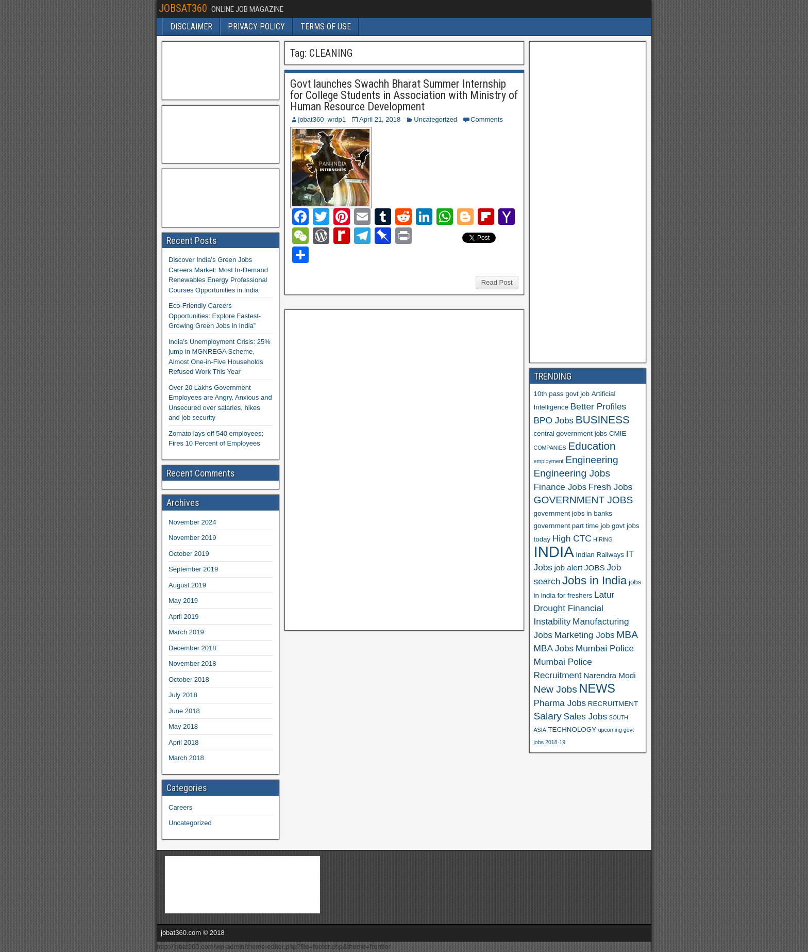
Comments (486, 119)
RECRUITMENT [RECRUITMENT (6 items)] (613, 704)
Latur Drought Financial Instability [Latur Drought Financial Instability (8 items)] (574, 608)
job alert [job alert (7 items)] (568, 567)
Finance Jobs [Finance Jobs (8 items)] (560, 487)
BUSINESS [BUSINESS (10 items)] (603, 419)
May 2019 (183, 600)
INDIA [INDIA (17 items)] (554, 551)
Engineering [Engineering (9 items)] (591, 459)
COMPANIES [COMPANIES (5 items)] (550, 448)
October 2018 (189, 679)
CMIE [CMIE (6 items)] (617, 433)
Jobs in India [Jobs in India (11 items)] (594, 580)
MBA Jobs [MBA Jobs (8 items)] (554, 648)
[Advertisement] (366, 468)
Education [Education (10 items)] (591, 446)
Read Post (497, 282)
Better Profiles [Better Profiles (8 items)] (598, 406)
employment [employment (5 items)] (549, 461)
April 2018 (184, 742)
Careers (180, 807)
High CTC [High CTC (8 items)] (572, 538)
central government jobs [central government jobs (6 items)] (571, 433)
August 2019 (187, 585)
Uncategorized (435, 119)
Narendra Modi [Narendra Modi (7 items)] (609, 675)
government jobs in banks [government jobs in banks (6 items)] (573, 513)
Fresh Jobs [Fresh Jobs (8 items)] (610, 487)
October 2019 (189, 553)
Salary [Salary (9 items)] (548, 716)
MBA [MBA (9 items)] (627, 634)
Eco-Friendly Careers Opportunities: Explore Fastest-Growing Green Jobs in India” (215, 316)
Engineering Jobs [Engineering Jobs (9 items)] (572, 473)
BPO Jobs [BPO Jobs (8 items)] (554, 420)
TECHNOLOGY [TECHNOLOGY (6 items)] (572, 729)
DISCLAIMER (191, 26)
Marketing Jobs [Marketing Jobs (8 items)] (584, 635)
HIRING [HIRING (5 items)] (602, 539)
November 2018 (192, 663)
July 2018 (183, 695)
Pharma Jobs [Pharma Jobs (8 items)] (560, 703)
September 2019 (193, 569)
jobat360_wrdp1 (322, 119)
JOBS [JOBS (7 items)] (594, 567)
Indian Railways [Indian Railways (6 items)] (600, 555)
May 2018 (183, 726)
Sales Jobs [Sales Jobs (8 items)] (585, 716)
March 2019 (186, 632)
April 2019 (184, 616)
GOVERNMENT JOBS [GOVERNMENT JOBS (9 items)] (583, 500)
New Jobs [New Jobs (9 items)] (555, 689)
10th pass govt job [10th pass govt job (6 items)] (562, 394)
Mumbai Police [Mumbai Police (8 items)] (605, 648)
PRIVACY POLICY (256, 26)
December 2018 (192, 648)
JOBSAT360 (183, 8)
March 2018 (186, 758)
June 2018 (184, 711)
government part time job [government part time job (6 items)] (572, 526)
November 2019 (192, 537)
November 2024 (192, 522)
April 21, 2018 (379, 119)
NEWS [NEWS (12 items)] (597, 688)
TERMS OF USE (325, 26)
